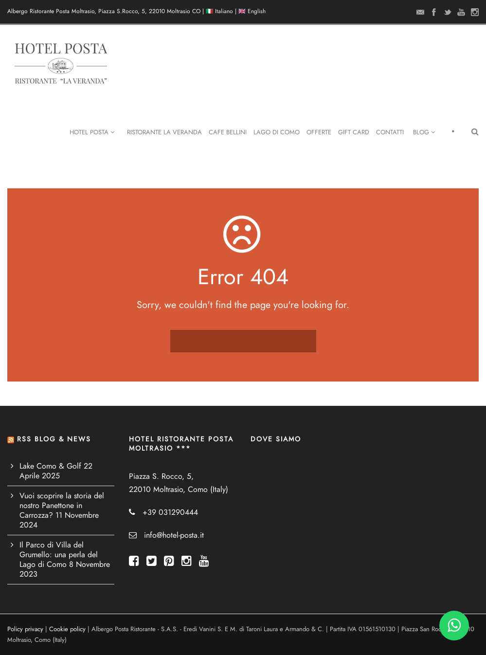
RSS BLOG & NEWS (54, 439)
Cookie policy (67, 629)
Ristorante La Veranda (164, 132)
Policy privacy (25, 629)
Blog (424, 132)
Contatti (390, 132)
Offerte (318, 132)
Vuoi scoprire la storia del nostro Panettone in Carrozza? (61, 506)
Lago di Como (276, 132)
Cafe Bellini (228, 132)
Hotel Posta (92, 132)
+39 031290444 (170, 512)
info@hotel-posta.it (174, 535)
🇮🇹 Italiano (219, 11)
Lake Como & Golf (50, 466)
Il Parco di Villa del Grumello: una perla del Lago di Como (58, 555)
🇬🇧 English (252, 11)
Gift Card (353, 132)
